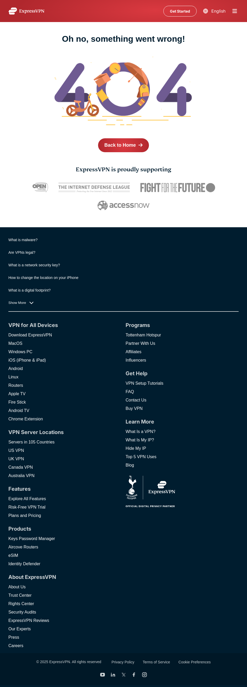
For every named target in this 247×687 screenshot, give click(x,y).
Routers (15, 385)
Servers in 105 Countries (31, 442)
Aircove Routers (23, 547)
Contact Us (136, 400)
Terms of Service (156, 662)
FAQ (130, 391)
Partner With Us (140, 343)
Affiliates (133, 352)
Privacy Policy (122, 662)
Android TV (18, 410)
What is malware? (22, 240)
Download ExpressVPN (30, 335)
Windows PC (20, 352)
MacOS (15, 343)
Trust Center (19, 595)
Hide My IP (136, 448)
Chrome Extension (25, 419)
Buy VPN (134, 408)
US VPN (16, 450)
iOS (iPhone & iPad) (27, 360)
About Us (17, 587)
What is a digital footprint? (29, 290)
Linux (13, 377)
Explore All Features (27, 498)
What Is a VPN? (140, 431)
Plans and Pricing (24, 515)
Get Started (180, 11)
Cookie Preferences (195, 662)
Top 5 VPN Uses (141, 457)
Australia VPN (21, 475)
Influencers (136, 360)
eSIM (13, 555)
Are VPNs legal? (21, 252)
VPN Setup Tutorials (144, 383)
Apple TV (17, 394)
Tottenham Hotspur (143, 335)
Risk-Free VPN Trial (26, 507)
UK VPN (16, 459)
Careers (15, 645)
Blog (130, 465)
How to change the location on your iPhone (43, 278)
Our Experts (19, 629)
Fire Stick (17, 402)
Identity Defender (24, 564)
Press (13, 637)
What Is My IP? (140, 440)
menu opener (235, 11)
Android (15, 368)
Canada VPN (20, 467)
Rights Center (21, 603)
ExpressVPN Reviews (28, 620)
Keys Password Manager (31, 538)
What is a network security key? (34, 265)
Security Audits (22, 612)
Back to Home (120, 145)
